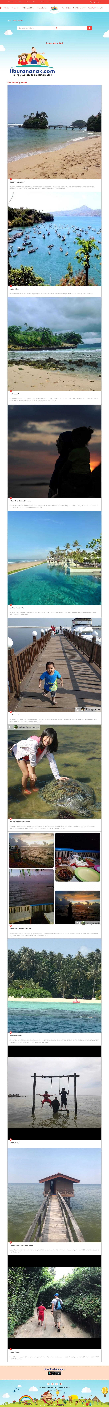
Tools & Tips (66, 8)
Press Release (20, 2)
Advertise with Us (31, 2)
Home (9, 20)
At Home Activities (28, 8)
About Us (10, 2)
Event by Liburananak (95, 8)
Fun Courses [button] (16, 8)
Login (93, 2)
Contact (49, 2)
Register (99, 2)
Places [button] (6, 8)
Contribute (41, 2)
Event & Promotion (79, 8)
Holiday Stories (42, 8)
